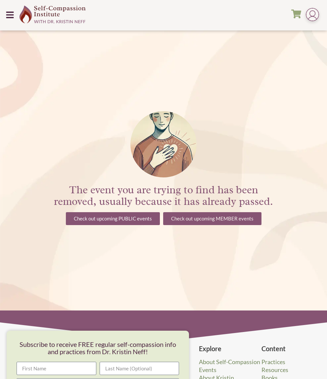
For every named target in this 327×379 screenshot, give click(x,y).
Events (207, 369)
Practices (273, 361)
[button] (9, 15)
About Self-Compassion (229, 361)
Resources (274, 369)
